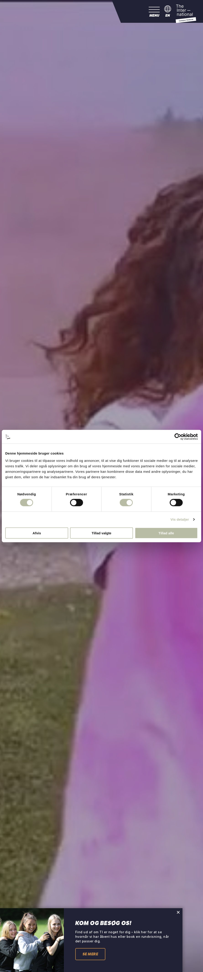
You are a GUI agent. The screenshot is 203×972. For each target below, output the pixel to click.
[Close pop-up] (178, 912)
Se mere (90, 954)
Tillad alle (166, 533)
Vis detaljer (180, 519)
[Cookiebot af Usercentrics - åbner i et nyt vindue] (178, 436)
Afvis (37, 533)
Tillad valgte (101, 533)
